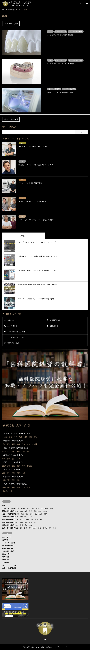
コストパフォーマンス (9, 565)
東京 (39, 511)
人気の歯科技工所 (8, 551)
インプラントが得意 (8, 543)
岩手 (33, 508)
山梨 (40, 514)
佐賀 (21, 528)
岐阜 (16, 517)
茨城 (16, 511)
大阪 (41, 519)
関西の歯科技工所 (8, 519)
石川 (31, 514)
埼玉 (30, 511)
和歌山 (26, 519)
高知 (30, 525)
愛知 (25, 517)
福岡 (54, 528)
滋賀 (32, 519)
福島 (51, 508)
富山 (27, 514)
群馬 (25, 511)
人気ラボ (10, 320)
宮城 (37, 508)
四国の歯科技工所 (8, 525)
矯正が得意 (5, 557)
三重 (30, 517)
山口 (35, 522)
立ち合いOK (6, 554)
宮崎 (39, 528)
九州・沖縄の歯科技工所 (10, 528)
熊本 (30, 528)
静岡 (21, 517)
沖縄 (50, 528)
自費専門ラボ (55, 320)
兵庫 (16, 519)
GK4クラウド (6, 537)
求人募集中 (5, 562)
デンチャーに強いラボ (15, 337)
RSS (45, 639)
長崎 (25, 528)
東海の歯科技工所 (8, 517)
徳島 (16, 525)
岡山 (25, 522)
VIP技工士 (5, 559)
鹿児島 (45, 528)
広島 (30, 522)
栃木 (21, 511)
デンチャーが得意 (8, 545)
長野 (45, 514)
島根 (21, 522)
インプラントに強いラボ (16, 332)
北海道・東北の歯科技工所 (10, 508)
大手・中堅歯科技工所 (9, 568)
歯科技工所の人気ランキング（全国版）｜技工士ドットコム (40, 647)
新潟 (22, 514)
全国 (3, 505)
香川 (21, 525)
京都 (36, 519)
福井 (36, 514)
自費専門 (5, 540)
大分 (34, 528)
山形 (46, 508)
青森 (28, 508)
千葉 (35, 511)
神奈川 (45, 511)
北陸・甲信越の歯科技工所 (10, 514)
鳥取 (16, 522)
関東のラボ (54, 326)
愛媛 (25, 525)
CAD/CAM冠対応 (7, 548)
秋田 (42, 508)
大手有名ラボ (12, 326)
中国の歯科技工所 (8, 522)
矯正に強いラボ (13, 343)
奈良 (21, 519)
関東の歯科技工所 (8, 511)
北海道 (23, 508)
